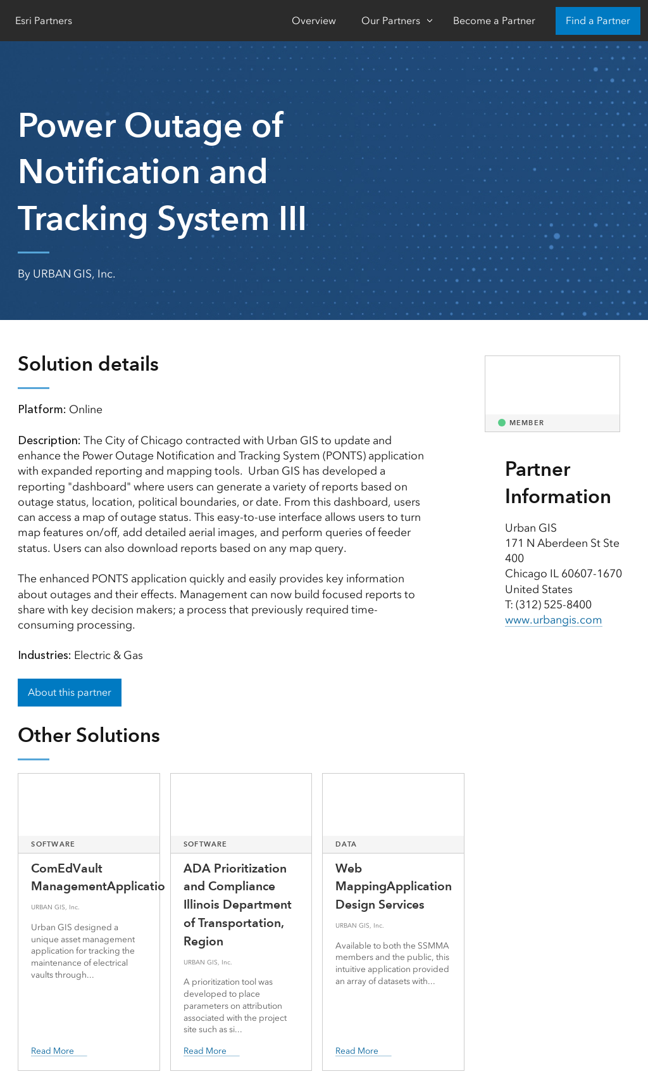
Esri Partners (43, 21)
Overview (314, 21)
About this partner (69, 692)
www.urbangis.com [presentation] (553, 620)
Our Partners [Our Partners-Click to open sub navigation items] (390, 21)
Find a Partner (598, 21)
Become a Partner (494, 21)
